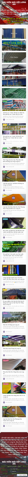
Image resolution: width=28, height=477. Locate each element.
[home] (14, 3)
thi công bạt (14, 469)
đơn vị (14, 471)
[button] (23, 8)
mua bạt (14, 473)
